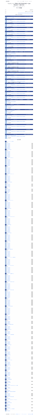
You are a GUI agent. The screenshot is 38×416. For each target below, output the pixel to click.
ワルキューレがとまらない (11, 76)
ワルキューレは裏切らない (11, 80)
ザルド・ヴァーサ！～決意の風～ (11, 73)
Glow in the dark (9, 232)
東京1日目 (8, 143)
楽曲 (23, 1)
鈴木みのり (14, 21)
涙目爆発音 (8, 100)
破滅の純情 (8, 28)
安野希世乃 (18, 21)
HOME (14, 6)
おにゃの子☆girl (9, 115)
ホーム (18, 1)
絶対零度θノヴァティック (10, 32)
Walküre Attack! (9, 48)
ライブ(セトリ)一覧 (18, 6)
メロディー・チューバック (11, 18)
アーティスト (26, 1)
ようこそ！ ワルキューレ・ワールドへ (12, 399)
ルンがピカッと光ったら (10, 24)
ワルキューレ (23, 6)
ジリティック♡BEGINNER (11, 110)
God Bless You (9, 125)
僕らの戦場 (8, 375)
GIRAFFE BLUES (9, 56)
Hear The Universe (10, 36)
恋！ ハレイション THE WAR (10, 408)
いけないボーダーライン (10, 44)
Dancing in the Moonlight (10, 396)
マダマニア (8, 349)
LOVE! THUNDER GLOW (10, 105)
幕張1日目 (8, 147)
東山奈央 (21, 21)
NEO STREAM (9, 130)
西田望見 (24, 21)
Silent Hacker (9, 120)
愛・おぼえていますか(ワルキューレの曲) (12, 385)
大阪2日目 (8, 146)
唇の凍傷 (8, 40)
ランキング (30, 1)
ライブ (21, 1)
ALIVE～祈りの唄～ (9, 402)
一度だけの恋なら (9, 20)
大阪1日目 (8, 145)
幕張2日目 (8, 148)
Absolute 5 (8, 92)
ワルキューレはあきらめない (11, 84)
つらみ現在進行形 (9, 379)
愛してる (8, 370)
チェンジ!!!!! (8, 187)
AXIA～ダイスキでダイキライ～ (11, 52)
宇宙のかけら (8, 405)
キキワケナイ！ (9, 339)
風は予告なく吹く (9, 329)
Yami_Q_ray (9, 70)
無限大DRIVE (8, 319)
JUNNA (12, 21)
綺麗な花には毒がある (10, 69)
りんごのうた (8, 388)
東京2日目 (8, 144)
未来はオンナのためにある (11, 88)
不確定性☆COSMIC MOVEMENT (11, 135)
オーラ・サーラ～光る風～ (11, 17)
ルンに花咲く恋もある (10, 96)
